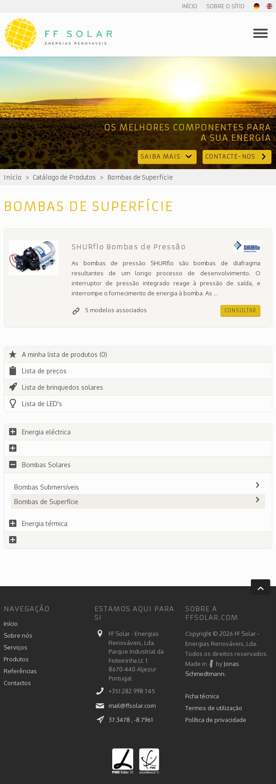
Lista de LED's (35, 403)
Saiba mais (167, 156)
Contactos (17, 682)
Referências (20, 671)
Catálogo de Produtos (64, 177)
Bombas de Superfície (140, 177)
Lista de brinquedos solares (55, 387)
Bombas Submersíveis (138, 487)
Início (189, 6)
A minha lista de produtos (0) (57, 354)
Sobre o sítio (225, 6)
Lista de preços (37, 371)
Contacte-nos (237, 156)
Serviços (15, 647)
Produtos (16, 659)
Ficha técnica (202, 696)
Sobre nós (18, 635)
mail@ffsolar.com (132, 705)
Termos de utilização (213, 708)
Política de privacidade (215, 719)
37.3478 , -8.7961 (131, 719)
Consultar (240, 310)
